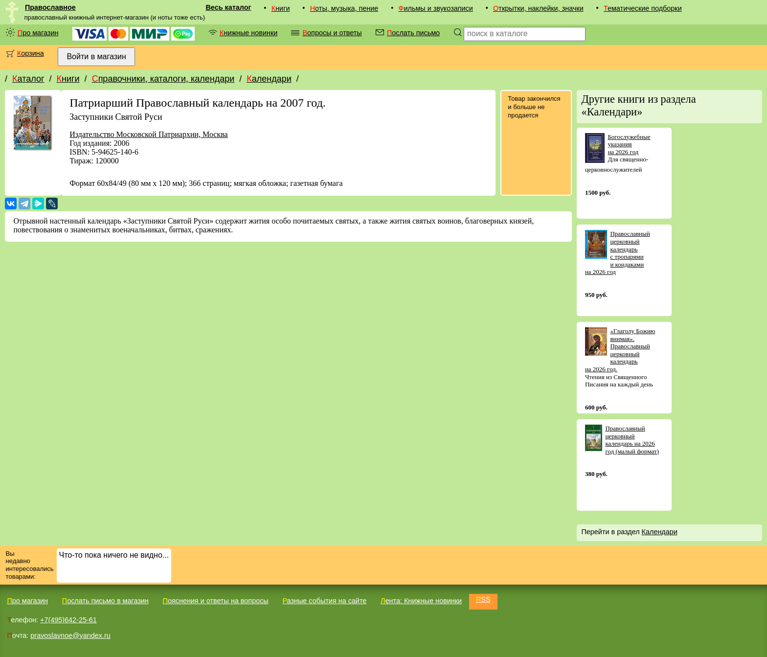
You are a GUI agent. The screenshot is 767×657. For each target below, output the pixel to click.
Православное (50, 7)
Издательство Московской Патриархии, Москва (148, 134)
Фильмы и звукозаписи (436, 8)
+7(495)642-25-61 (68, 620)
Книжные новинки (248, 33)
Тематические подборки (643, 8)
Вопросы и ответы (331, 33)
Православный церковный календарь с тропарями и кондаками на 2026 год (617, 252)
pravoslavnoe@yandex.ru (70, 635)
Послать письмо (413, 33)
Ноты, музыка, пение (344, 8)
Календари (269, 79)
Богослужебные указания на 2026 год (629, 144)
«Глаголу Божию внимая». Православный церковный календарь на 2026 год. (620, 350)
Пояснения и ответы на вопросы (216, 601)
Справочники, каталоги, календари (163, 79)
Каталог (28, 79)
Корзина (30, 53)
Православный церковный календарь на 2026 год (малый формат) (632, 440)
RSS (483, 599)
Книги (280, 8)
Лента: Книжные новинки (421, 601)
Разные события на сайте (324, 601)
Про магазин (38, 33)
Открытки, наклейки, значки (538, 8)
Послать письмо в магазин (105, 601)
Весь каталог (228, 7)
